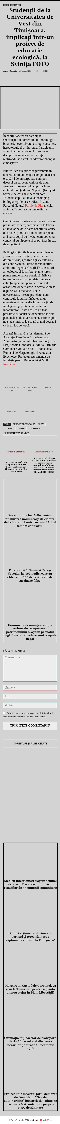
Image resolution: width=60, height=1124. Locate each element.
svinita (21, 428)
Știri (6, 5)
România (9, 364)
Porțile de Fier (34, 205)
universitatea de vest (16, 433)
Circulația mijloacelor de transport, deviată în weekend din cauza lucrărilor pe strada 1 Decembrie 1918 (30, 1043)
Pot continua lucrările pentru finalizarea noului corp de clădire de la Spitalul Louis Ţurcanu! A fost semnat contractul (30, 521)
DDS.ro (48, 1120)
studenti (9, 428)
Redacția (13, 71)
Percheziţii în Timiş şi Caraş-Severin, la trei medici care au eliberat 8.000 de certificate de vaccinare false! (30, 575)
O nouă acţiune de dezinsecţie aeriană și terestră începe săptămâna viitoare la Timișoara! (30, 937)
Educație (15, 5)
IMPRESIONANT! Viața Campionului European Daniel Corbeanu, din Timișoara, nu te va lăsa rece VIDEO (16, 467)
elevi (41, 424)
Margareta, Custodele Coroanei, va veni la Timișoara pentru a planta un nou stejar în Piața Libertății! (30, 989)
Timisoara (34, 428)
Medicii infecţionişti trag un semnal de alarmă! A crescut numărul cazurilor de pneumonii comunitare (30, 884)
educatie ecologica (24, 424)
